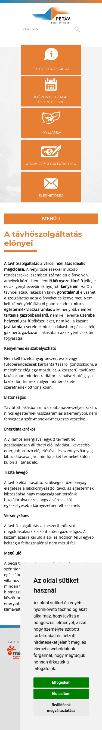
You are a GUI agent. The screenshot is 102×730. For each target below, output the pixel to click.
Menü (51, 218)
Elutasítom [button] (61, 693)
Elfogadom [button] (61, 682)
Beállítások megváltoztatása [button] (61, 708)
